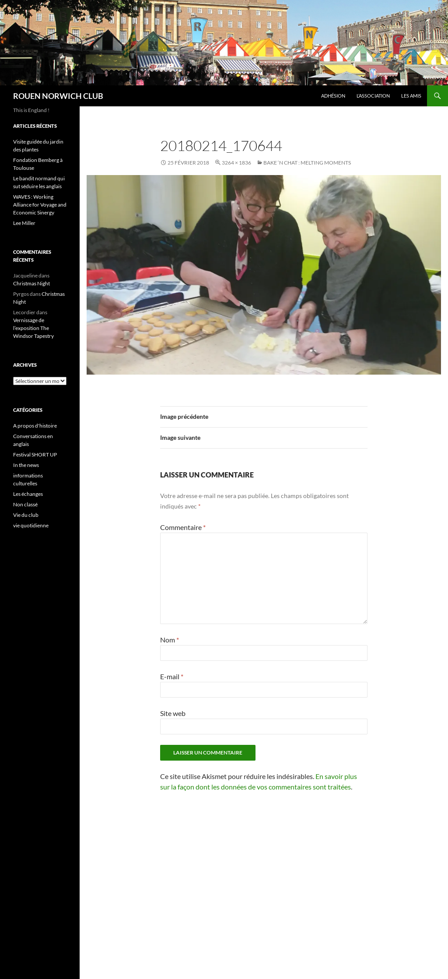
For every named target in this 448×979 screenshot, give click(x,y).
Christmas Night (31, 283)
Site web (173, 713)
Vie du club (25, 515)
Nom (169, 639)
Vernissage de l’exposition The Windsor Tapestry (33, 328)
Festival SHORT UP (35, 454)
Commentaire (183, 527)
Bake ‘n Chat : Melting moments (307, 162)
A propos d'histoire (35, 425)
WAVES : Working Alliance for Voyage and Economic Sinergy (39, 204)
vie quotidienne (31, 525)
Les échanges (28, 494)
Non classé (25, 504)
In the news (26, 465)
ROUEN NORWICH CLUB (58, 96)
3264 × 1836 (236, 162)
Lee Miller (24, 223)
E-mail (171, 676)
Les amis (411, 95)
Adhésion (333, 95)
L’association (373, 95)
